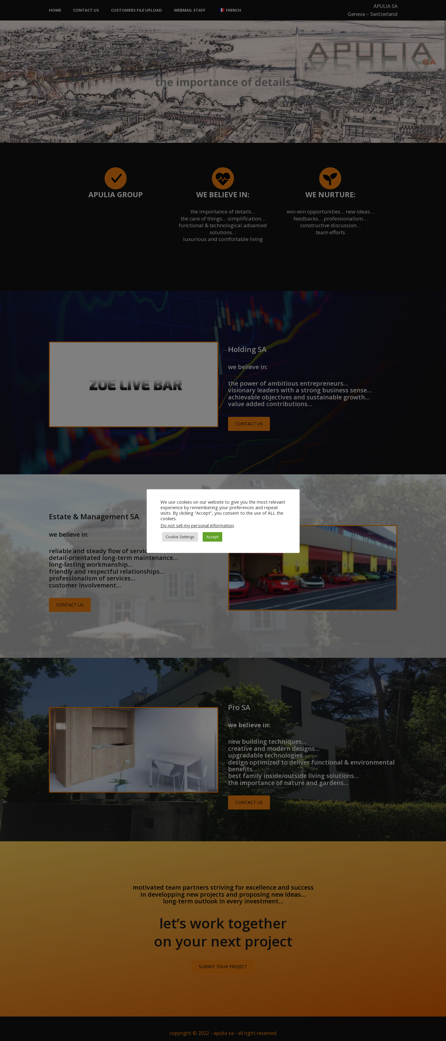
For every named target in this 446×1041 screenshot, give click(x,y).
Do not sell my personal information (197, 525)
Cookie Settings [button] (180, 536)
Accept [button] (212, 536)
